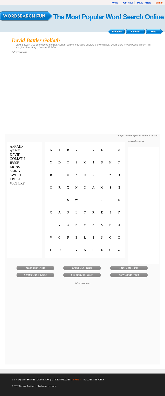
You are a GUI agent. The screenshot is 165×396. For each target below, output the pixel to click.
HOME (31, 379)
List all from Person (82, 274)
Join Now (127, 2)
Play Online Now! (129, 274)
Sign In (159, 2)
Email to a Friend (82, 267)
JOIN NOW (43, 379)
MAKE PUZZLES (61, 379)
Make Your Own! (35, 267)
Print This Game (129, 267)
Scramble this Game (35, 274)
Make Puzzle (144, 2)
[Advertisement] (36, 95)
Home (115, 2)
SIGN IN (77, 379)
